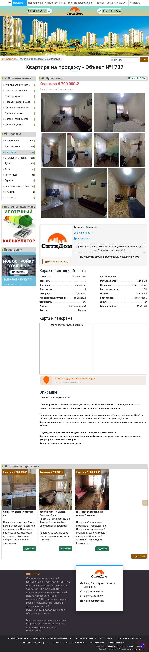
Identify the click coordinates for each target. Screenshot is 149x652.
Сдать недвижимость (31, 643)
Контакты (135, 2)
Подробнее (29, 548)
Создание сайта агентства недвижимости (126, 646)
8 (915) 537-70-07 (109, 11)
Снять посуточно (96, 643)
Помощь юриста (105, 638)
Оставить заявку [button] (117, 2)
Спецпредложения (55, 2)
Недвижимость (39, 638)
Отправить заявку (56, 261)
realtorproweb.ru (137, 649)
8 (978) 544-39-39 (40, 11)
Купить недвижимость (61, 638)
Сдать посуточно (53, 643)
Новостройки (35, 2)
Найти (144, 60)
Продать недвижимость (127, 638)
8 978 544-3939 (83, 232)
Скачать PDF (82, 238)
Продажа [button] (19, 2)
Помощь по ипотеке (84, 638)
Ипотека (99, 2)
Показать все (139, 556)
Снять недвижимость (74, 643)
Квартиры (11, 59)
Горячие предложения (80, 2)
